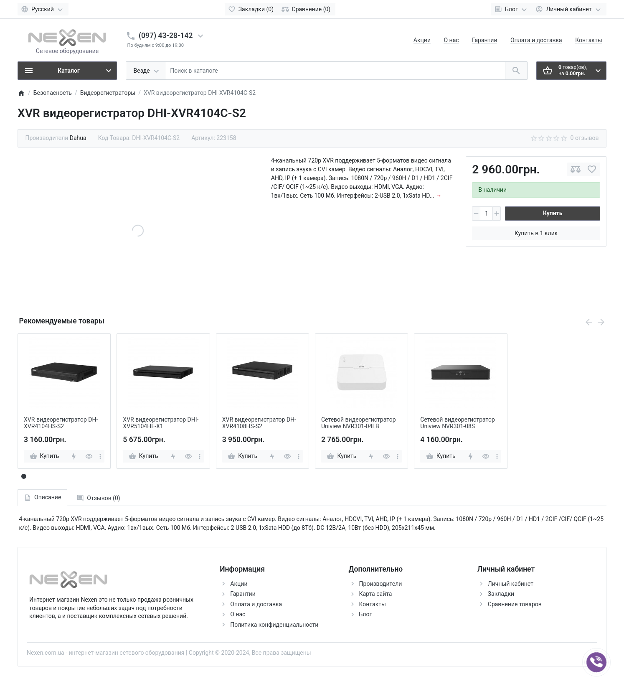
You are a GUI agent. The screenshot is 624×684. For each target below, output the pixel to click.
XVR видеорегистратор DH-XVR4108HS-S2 (259, 423)
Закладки (501, 593)
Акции (422, 40)
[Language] (43, 9)
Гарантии (484, 40)
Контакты (588, 40)
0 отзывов (585, 138)
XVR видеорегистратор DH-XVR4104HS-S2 (61, 423)
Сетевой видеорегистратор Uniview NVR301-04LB (358, 423)
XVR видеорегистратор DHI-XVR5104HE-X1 (160, 423)
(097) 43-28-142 (166, 35)
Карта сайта (375, 593)
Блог (365, 614)
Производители (380, 583)
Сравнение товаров (515, 604)
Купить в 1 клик (536, 233)
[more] (100, 456)
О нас (451, 40)
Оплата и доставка (536, 40)
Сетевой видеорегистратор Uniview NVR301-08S (457, 423)
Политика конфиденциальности (274, 624)
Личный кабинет (510, 583)
